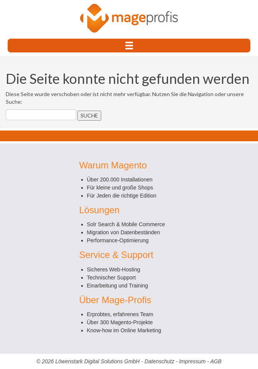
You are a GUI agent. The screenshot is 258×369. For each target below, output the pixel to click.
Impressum (192, 361)
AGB (216, 361)
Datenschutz (159, 361)
